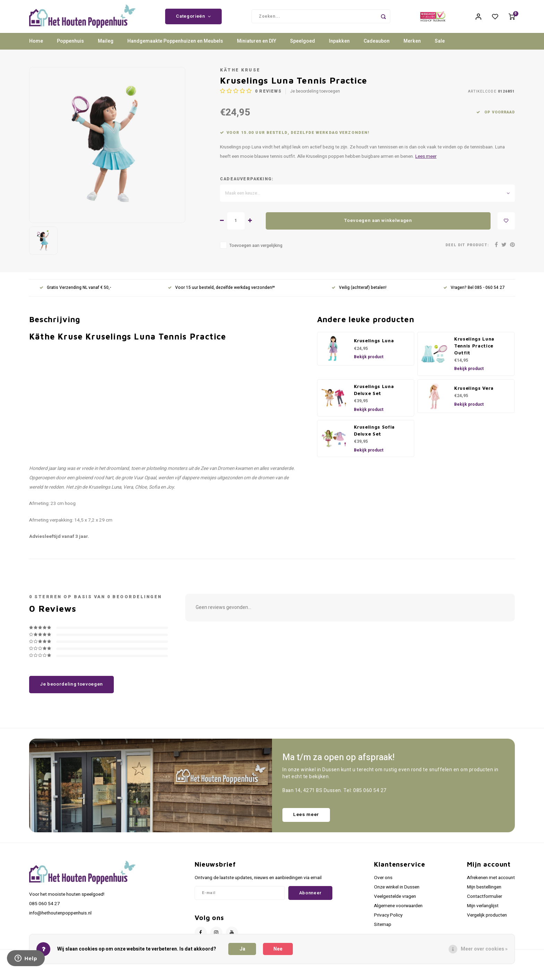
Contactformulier (484, 901)
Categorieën (193, 19)
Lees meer (425, 161)
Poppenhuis (70, 46)
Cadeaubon (377, 46)
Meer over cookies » (484, 949)
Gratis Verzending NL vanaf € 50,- (75, 293)
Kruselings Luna (374, 346)
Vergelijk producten (487, 920)
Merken (412, 46)
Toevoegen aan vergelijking (255, 251)
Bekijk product (368, 362)
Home (36, 46)
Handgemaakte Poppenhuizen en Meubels (175, 46)
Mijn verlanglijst (483, 911)
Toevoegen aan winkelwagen (378, 226)
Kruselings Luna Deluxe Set (374, 395)
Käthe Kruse (240, 75)
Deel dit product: (467, 250)
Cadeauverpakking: (246, 184)
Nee (277, 949)
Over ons (383, 882)
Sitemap (382, 930)
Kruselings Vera (474, 393)
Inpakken (339, 46)
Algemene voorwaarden (398, 911)
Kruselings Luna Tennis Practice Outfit (474, 351)
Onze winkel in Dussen (396, 892)
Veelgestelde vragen (395, 901)
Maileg (105, 46)
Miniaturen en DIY (256, 46)
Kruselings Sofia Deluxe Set (374, 435)
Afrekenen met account (491, 882)
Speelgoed (302, 46)
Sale (440, 46)
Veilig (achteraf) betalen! (359, 293)
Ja (242, 949)
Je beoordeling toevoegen (315, 97)
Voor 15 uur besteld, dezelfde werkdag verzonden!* (221, 293)
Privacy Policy (388, 920)
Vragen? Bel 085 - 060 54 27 (473, 293)
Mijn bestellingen (484, 892)
